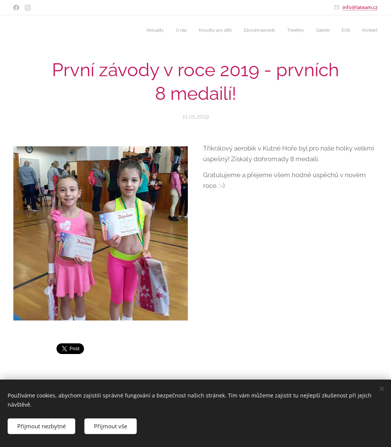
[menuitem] (294, 30)
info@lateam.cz (360, 7)
